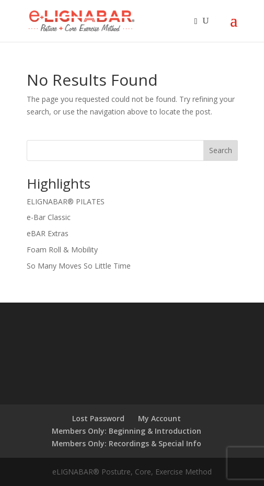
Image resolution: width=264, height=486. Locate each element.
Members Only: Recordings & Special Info (126, 443)
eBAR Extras (47, 233)
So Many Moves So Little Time (79, 266)
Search (220, 150)
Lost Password (98, 418)
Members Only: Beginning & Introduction (126, 431)
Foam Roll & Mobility (62, 249)
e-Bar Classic (49, 217)
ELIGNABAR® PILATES (66, 201)
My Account (159, 418)
